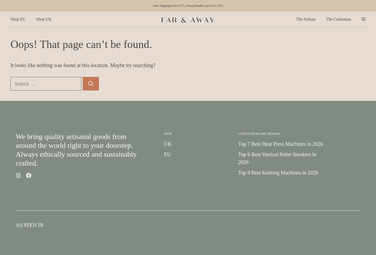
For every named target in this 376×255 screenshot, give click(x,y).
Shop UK (44, 19)
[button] (363, 19)
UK (168, 144)
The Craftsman (338, 19)
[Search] (91, 83)
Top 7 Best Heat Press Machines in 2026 (280, 144)
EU (167, 154)
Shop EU (18, 19)
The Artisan (305, 19)
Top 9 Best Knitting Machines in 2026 (278, 172)
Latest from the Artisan (259, 134)
